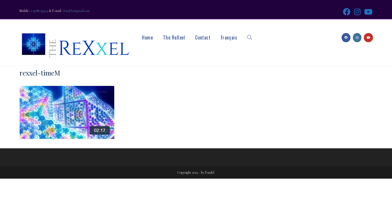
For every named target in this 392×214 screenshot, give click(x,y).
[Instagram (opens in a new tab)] (357, 11)
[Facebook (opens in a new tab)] (346, 11)
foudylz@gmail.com (77, 11)
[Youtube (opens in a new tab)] (367, 11)
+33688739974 (39, 11)
